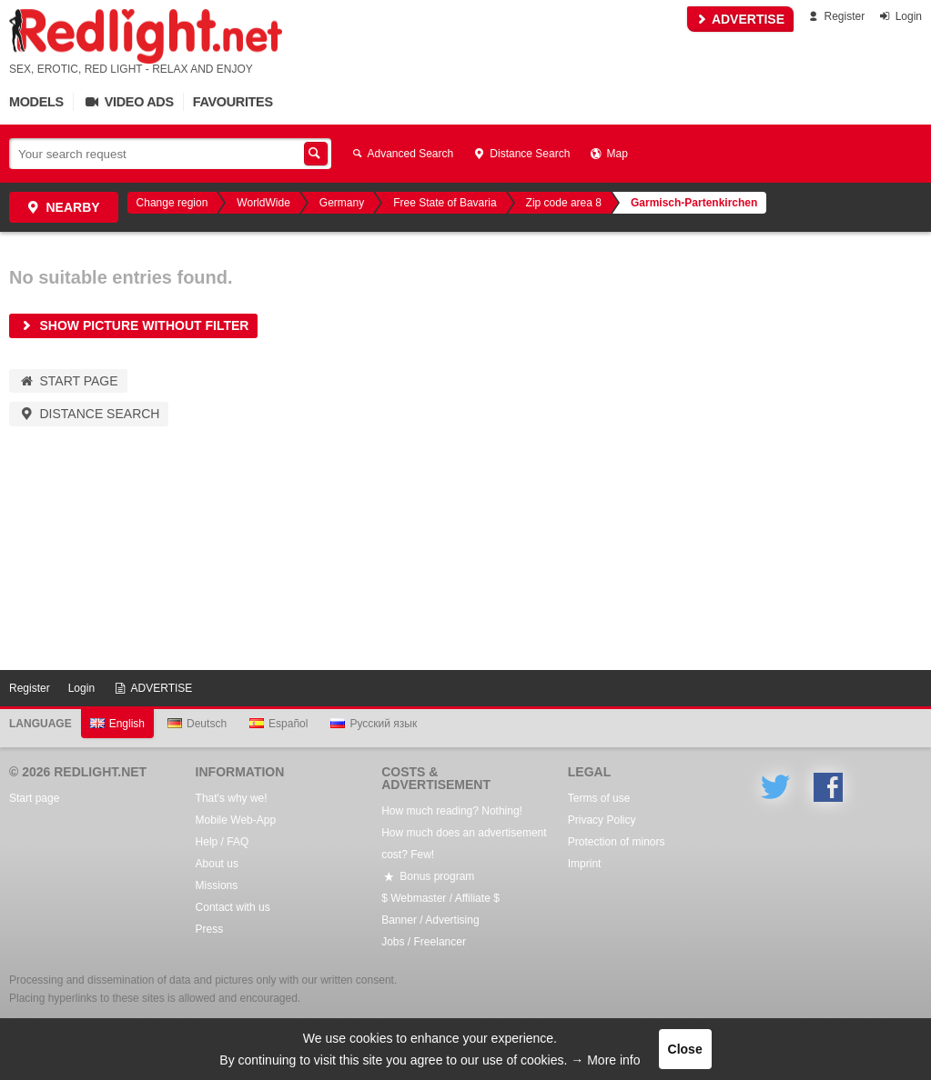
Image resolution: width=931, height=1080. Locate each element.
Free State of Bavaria (444, 202)
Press (210, 929)
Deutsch (197, 723)
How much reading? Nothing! (451, 811)
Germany (341, 202)
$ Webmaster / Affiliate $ (440, 898)
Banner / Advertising (430, 920)
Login (899, 16)
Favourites (233, 102)
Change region (172, 202)
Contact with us (233, 907)
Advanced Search (401, 153)
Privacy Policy (602, 820)
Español (278, 723)
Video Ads (128, 102)
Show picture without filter (133, 325)
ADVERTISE (740, 19)
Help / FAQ (222, 841)
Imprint (585, 863)
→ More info (605, 1060)
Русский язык (373, 723)
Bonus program (427, 876)
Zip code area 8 (564, 202)
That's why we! (232, 798)
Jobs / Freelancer (423, 941)
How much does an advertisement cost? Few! (463, 843)
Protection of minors (616, 841)
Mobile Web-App (236, 820)
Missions (217, 885)
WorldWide (263, 202)
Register (835, 16)
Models (36, 102)
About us (217, 863)
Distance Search (520, 153)
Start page (68, 381)
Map (607, 153)
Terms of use (599, 798)
